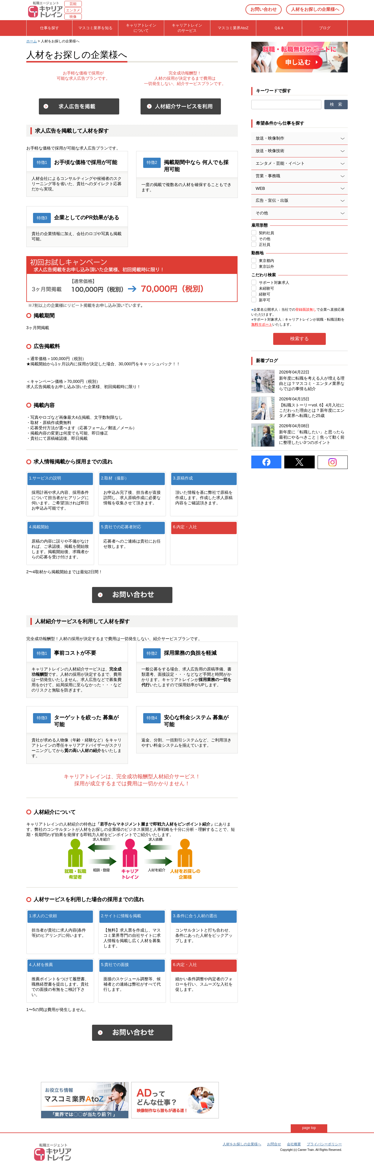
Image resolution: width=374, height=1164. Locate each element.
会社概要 (294, 1144)
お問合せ (274, 1144)
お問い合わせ (263, 9)
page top (309, 1128)
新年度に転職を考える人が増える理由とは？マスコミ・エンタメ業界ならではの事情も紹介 (311, 383)
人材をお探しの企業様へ (315, 9)
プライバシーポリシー (324, 1144)
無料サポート (261, 324)
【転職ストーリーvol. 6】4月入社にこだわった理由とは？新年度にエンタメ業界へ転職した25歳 (311, 410)
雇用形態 (259, 225)
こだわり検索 (263, 274)
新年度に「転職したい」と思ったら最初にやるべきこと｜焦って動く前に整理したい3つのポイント (311, 437)
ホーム (31, 41)
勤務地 (257, 253)
